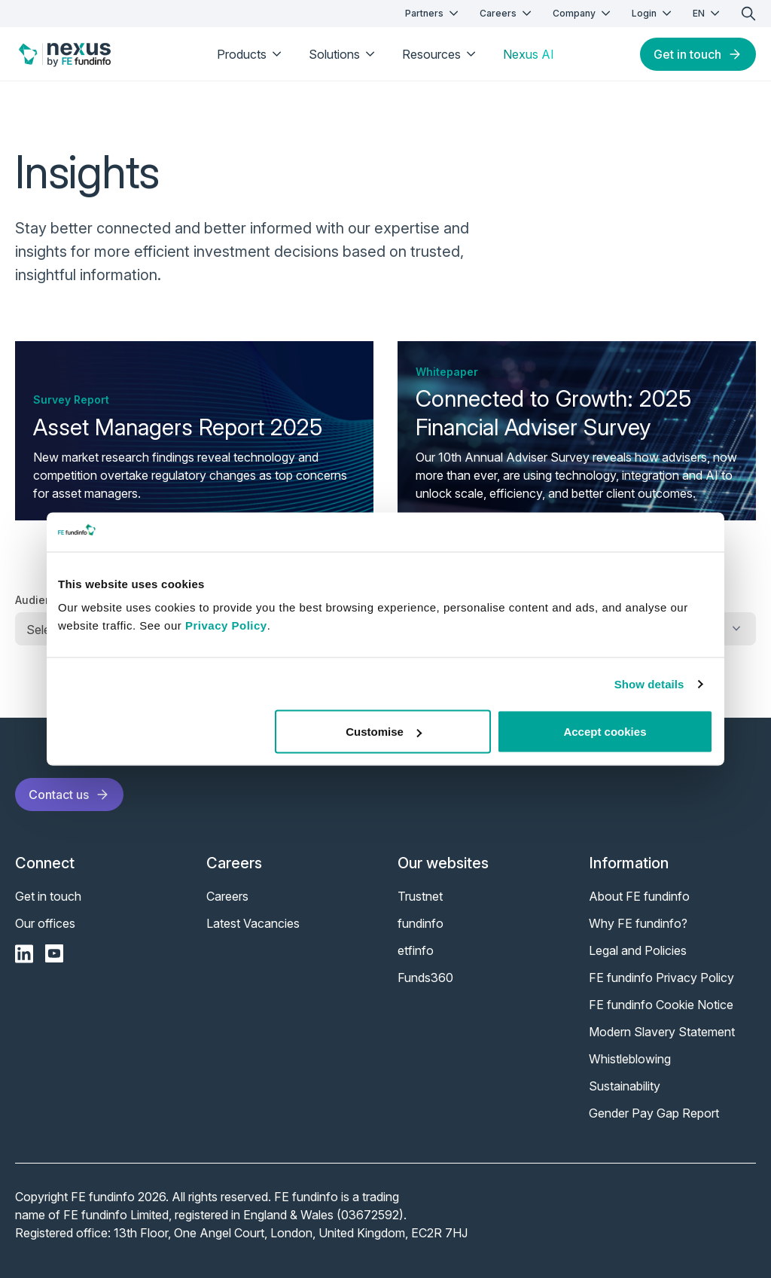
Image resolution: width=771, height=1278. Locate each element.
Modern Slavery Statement (662, 1031)
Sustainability (624, 1085)
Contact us (69, 794)
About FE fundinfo (639, 896)
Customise (384, 731)
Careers (507, 13)
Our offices (45, 923)
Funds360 (425, 977)
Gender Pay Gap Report (654, 1113)
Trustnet (420, 896)
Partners (433, 13)
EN (708, 13)
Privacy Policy (226, 625)
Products (251, 54)
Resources (440, 54)
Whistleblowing (630, 1058)
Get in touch (698, 54)
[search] (748, 13)
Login (653, 13)
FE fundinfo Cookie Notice (661, 1004)
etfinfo (416, 950)
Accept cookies (604, 731)
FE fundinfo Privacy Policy (661, 977)
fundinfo (420, 923)
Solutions (343, 54)
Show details (649, 683)
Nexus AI (528, 54)
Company (583, 13)
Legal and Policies (638, 950)
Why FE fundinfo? (638, 923)
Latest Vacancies (253, 923)
